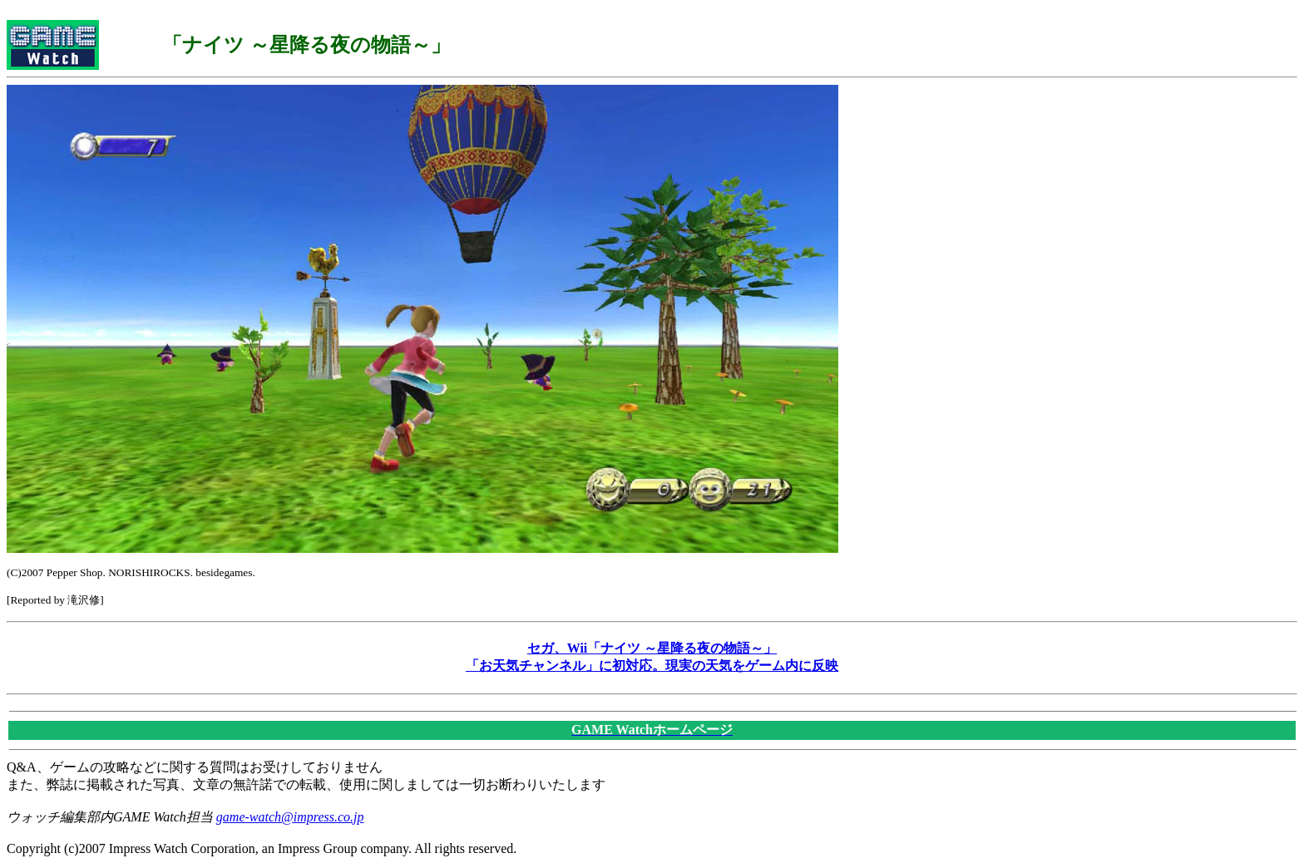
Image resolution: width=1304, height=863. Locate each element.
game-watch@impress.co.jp (290, 817)
